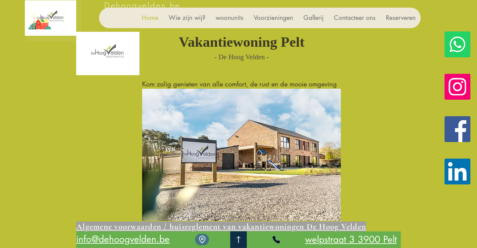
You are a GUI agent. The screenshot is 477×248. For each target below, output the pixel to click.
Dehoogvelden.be (142, 5)
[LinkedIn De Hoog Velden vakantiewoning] (457, 171)
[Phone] (276, 239)
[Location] (202, 239)
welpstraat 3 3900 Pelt (351, 239)
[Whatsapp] (457, 44)
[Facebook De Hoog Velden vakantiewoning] (457, 129)
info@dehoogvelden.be (123, 239)
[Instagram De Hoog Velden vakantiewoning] (457, 87)
